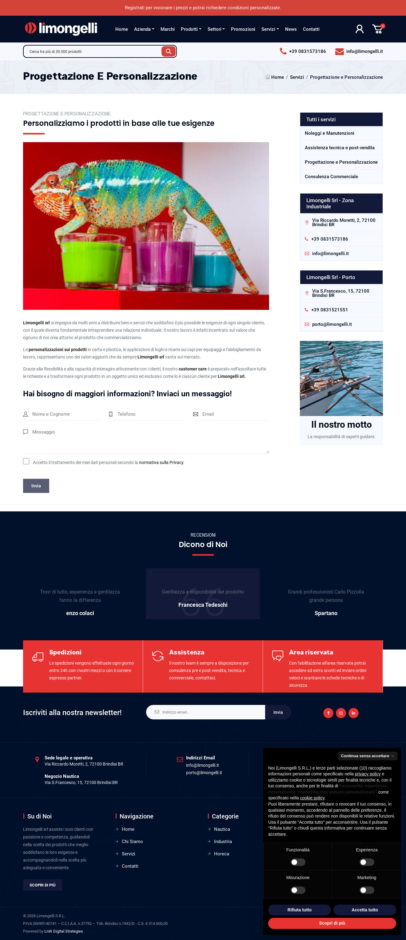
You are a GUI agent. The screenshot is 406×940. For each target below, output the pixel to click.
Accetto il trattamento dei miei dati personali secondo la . (109, 462)
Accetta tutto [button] (365, 909)
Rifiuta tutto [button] (300, 909)
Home (121, 29)
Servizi (268, 29)
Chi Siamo (132, 841)
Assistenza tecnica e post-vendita (340, 147)
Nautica (222, 829)
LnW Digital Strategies (63, 931)
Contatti (311, 29)
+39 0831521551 (329, 310)
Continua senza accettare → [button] (367, 756)
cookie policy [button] (312, 797)
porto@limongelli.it (332, 324)
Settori (214, 29)
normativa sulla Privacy (161, 462)
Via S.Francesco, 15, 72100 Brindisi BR (340, 293)
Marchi (168, 29)
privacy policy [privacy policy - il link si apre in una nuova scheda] (368, 773)
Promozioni (243, 29)
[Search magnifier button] (168, 51)
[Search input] (94, 51)
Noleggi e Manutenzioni (329, 133)
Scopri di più (43, 885)
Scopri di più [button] (332, 923)
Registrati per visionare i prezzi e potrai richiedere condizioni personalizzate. (203, 7)
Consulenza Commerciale (331, 176)
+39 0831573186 (329, 239)
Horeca (221, 854)
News (291, 29)
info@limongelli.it (330, 253)
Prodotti (189, 29)
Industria (223, 841)
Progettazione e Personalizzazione (341, 162)
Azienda (142, 29)
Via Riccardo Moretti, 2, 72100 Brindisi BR (344, 222)
